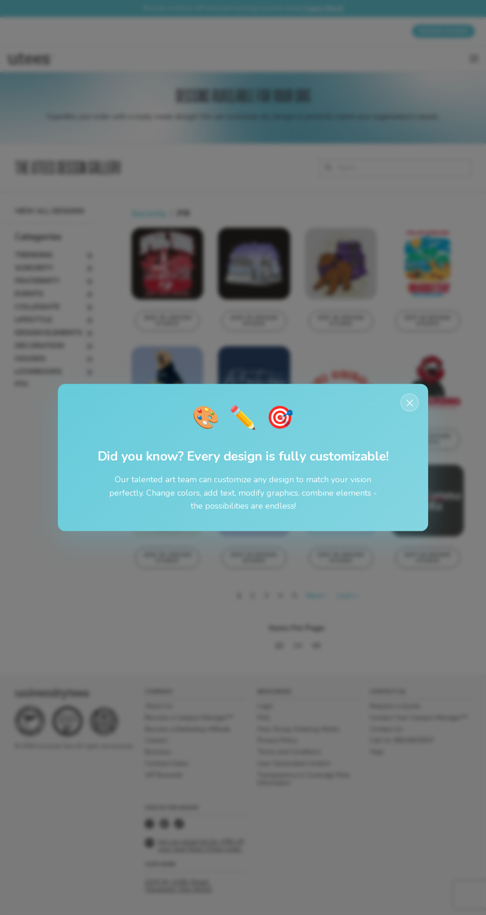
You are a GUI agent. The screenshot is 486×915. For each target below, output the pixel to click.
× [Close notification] (409, 402)
